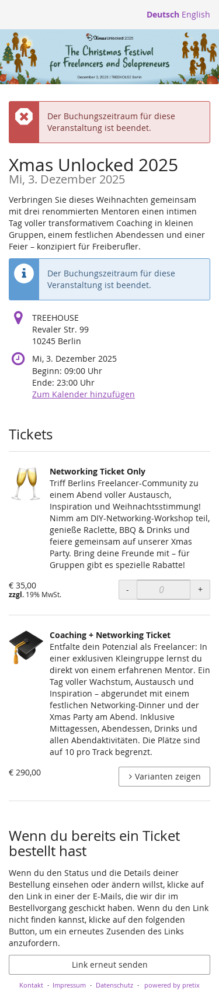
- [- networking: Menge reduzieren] (127, 589)
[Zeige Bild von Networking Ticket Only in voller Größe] (26, 483)
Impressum (69, 985)
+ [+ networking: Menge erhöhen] (200, 589)
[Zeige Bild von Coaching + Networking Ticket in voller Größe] (26, 646)
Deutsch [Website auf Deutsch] (163, 14)
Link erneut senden (110, 964)
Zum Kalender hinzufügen (83, 394)
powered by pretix (172, 985)
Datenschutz (114, 985)
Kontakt (31, 985)
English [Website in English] (196, 14)
